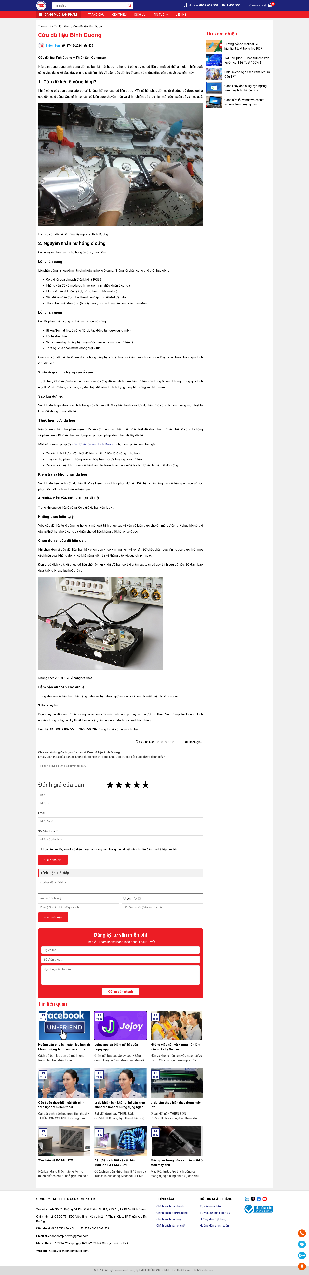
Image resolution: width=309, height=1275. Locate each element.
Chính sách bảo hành (170, 1206)
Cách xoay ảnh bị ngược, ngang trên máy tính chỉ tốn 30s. (245, 88)
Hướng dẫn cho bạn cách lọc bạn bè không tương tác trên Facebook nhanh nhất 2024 (64, 1049)
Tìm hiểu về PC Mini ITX (55, 1160)
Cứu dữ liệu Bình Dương (69, 35)
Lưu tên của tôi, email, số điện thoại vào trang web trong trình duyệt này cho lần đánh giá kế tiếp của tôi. (110, 849)
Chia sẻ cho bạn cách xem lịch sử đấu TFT (247, 74)
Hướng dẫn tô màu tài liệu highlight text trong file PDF (243, 46)
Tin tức (161, 14)
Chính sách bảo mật (169, 1219)
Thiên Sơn (49, 45)
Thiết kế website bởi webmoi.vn (196, 1270)
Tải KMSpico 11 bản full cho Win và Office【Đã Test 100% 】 (246, 60)
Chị (140, 898)
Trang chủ (96, 14)
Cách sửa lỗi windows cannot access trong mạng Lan (244, 102)
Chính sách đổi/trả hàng (172, 1212)
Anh (129, 898)
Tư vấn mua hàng (211, 1206)
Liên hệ (181, 14)
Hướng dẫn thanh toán (214, 1225)
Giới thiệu (119, 14)
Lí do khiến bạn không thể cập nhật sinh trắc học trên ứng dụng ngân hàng (119, 1107)
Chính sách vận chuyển (171, 1225)
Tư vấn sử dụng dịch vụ (215, 1212)
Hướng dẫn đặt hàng (213, 1219)
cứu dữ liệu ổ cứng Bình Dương (93, 444)
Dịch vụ (140, 14)
